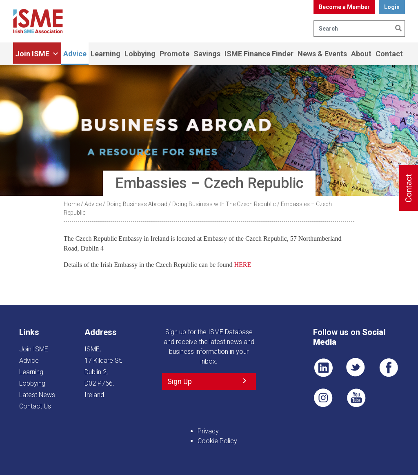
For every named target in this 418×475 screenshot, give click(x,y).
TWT (356, 367)
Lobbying (140, 53)
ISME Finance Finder (259, 53)
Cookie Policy (217, 441)
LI (323, 367)
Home (72, 204)
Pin (323, 398)
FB (388, 367)
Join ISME (37, 53)
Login (392, 7)
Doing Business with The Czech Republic (224, 204)
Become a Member (344, 7)
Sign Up (179, 381)
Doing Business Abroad (137, 204)
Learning (105, 53)
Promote (174, 53)
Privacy (208, 431)
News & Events (322, 53)
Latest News (37, 395)
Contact (389, 53)
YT (356, 398)
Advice (75, 53)
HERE (242, 264)
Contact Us (35, 406)
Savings (206, 53)
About (361, 53)
